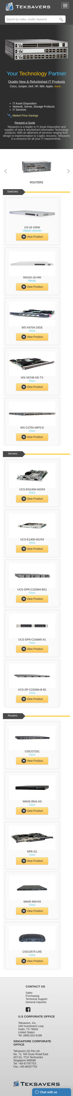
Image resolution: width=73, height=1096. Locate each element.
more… (58, 86)
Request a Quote (25, 122)
